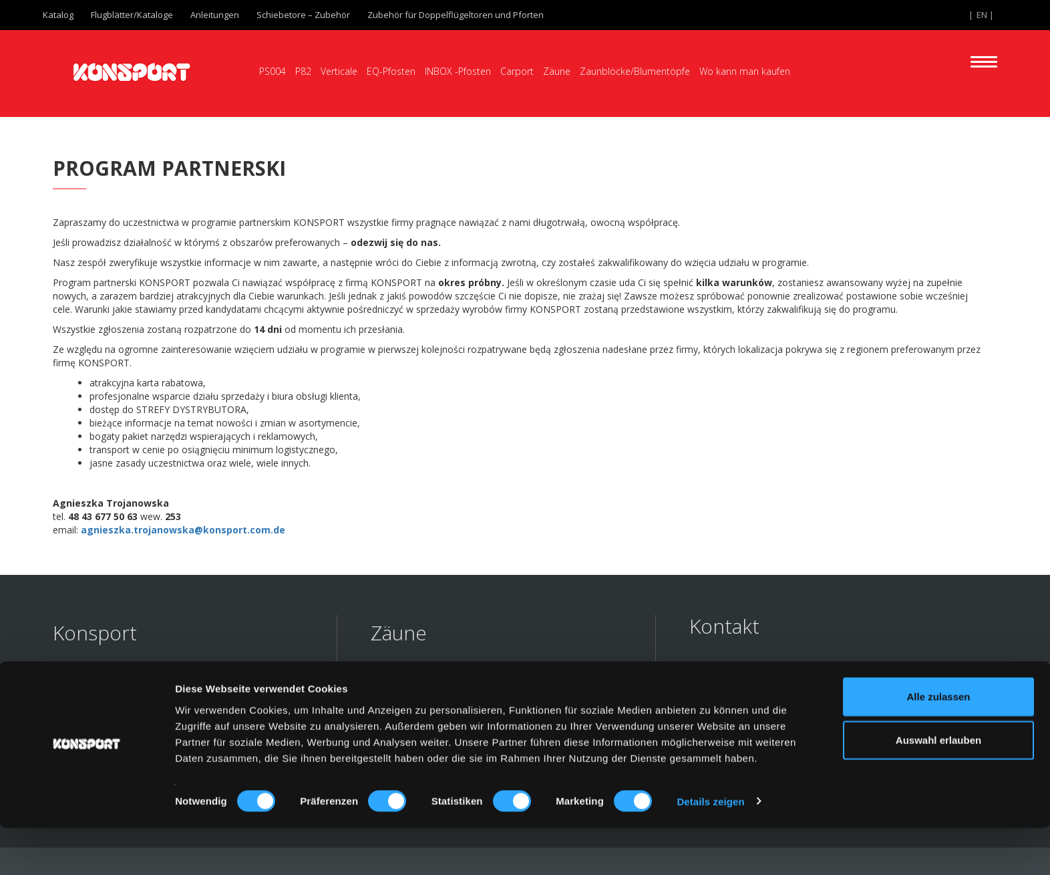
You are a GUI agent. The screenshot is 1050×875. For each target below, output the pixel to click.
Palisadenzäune (412, 699)
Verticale (339, 71)
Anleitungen (214, 15)
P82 (303, 71)
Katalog (58, 15)
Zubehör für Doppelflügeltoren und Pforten (455, 15)
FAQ (62, 680)
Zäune (556, 71)
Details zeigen (710, 848)
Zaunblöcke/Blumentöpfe (635, 71)
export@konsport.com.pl (774, 705)
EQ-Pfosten (391, 71)
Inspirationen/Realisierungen (129, 699)
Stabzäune (399, 680)
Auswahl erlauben (938, 787)
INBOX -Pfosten (458, 71)
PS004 (272, 71)
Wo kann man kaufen (744, 71)
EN (982, 15)
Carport (517, 71)
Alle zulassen (938, 743)
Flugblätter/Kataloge (132, 15)
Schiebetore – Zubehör (303, 15)
